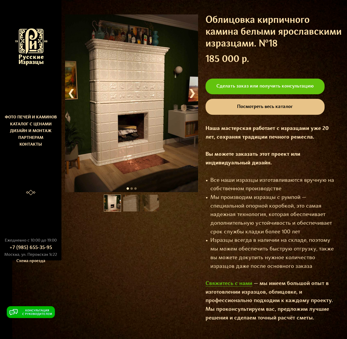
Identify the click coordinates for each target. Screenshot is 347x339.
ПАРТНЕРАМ (30, 138)
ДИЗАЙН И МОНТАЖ (31, 131)
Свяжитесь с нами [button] (229, 283)
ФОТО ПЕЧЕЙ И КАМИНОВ (31, 117)
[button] (31, 312)
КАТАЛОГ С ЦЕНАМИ (31, 124)
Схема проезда (30, 261)
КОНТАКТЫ (31, 144)
